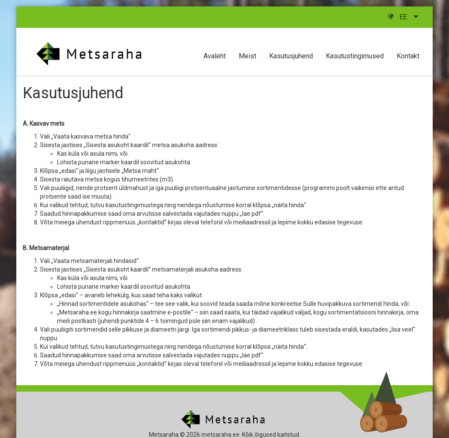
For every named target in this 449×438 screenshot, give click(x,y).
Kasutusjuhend (291, 56)
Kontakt (408, 56)
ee (398, 16)
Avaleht (214, 56)
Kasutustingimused (355, 56)
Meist (247, 56)
